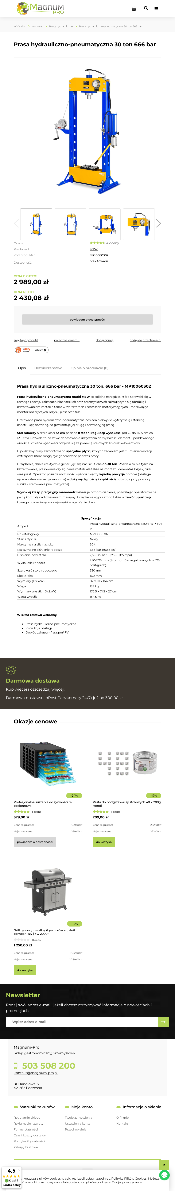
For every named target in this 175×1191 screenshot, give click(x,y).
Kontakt (122, 1123)
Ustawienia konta (77, 1123)
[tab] (22, 368)
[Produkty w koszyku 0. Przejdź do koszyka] (134, 9)
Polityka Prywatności (29, 1141)
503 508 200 (47, 1066)
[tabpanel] (87, 508)
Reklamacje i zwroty (28, 1123)
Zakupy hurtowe (26, 1147)
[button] (16, 224)
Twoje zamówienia (78, 1117)
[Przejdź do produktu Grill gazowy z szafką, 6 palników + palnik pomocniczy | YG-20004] (48, 898)
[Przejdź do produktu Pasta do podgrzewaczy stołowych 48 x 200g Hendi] (127, 770)
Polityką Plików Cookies (129, 1178)
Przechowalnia (75, 1129)
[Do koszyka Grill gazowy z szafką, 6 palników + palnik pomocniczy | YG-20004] (25, 970)
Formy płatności (26, 1129)
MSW (94, 249)
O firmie (122, 1117)
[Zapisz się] (163, 1022)
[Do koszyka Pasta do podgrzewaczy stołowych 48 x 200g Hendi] (104, 842)
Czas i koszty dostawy (30, 1135)
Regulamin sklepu (27, 1117)
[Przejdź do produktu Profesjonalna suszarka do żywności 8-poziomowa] (48, 770)
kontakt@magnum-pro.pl (36, 1073)
